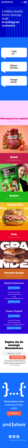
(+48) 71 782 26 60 (15, 320)
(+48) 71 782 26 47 (15, 292)
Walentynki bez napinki (14, 118)
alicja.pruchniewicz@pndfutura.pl (14, 298)
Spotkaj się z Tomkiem (14, 328)
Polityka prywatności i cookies (15, 440)
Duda (14, 234)
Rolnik (14, 157)
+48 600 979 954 (16, 294)
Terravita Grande (14, 272)
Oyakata (14, 195)
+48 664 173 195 (16, 322)
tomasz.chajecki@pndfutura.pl (15, 324)
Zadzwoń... (14, 413)
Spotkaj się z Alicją (14, 301)
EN (21, 2)
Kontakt (24, 440)
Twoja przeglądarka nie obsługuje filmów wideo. (14, 107)
